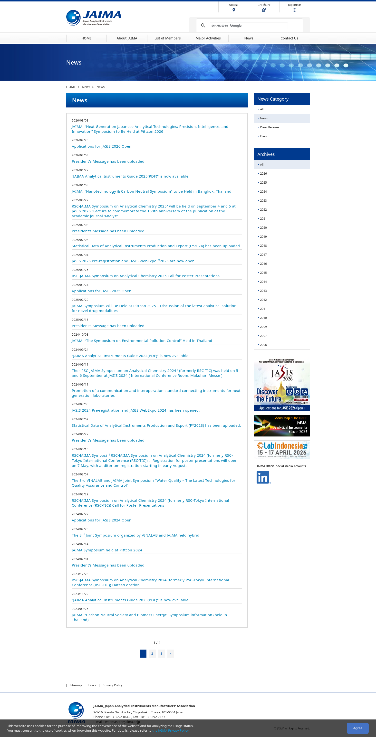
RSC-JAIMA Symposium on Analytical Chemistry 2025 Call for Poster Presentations (146, 275)
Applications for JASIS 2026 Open (102, 146)
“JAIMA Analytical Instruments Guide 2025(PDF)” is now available (130, 176)
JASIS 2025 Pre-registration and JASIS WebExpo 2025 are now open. (134, 260)
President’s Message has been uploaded (108, 161)
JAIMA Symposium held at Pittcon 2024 (107, 550)
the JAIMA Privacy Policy (170, 730)
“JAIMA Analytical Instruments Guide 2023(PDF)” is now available (130, 599)
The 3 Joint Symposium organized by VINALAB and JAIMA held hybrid (136, 535)
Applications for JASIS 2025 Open (102, 290)
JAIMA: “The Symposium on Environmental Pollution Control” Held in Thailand (142, 340)
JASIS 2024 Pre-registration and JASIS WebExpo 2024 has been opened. (136, 410)
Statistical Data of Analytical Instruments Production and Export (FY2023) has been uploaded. (156, 425)
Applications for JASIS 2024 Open (102, 520)
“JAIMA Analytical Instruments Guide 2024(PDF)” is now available (130, 355)
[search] (249, 25)
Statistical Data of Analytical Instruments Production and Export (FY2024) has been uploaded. (156, 245)
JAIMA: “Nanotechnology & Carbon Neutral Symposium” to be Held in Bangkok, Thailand (151, 191)
